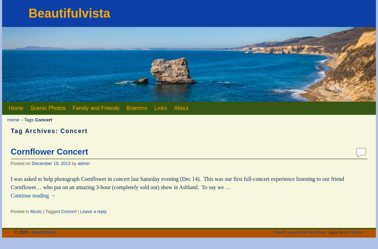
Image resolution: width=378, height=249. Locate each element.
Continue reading (33, 196)
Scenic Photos (48, 108)
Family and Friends (96, 108)
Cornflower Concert (49, 151)
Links (160, 108)
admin (84, 163)
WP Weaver (353, 232)
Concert (69, 211)
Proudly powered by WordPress (300, 232)
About (181, 108)
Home (16, 108)
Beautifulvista (69, 13)
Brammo (136, 108)
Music (36, 211)
